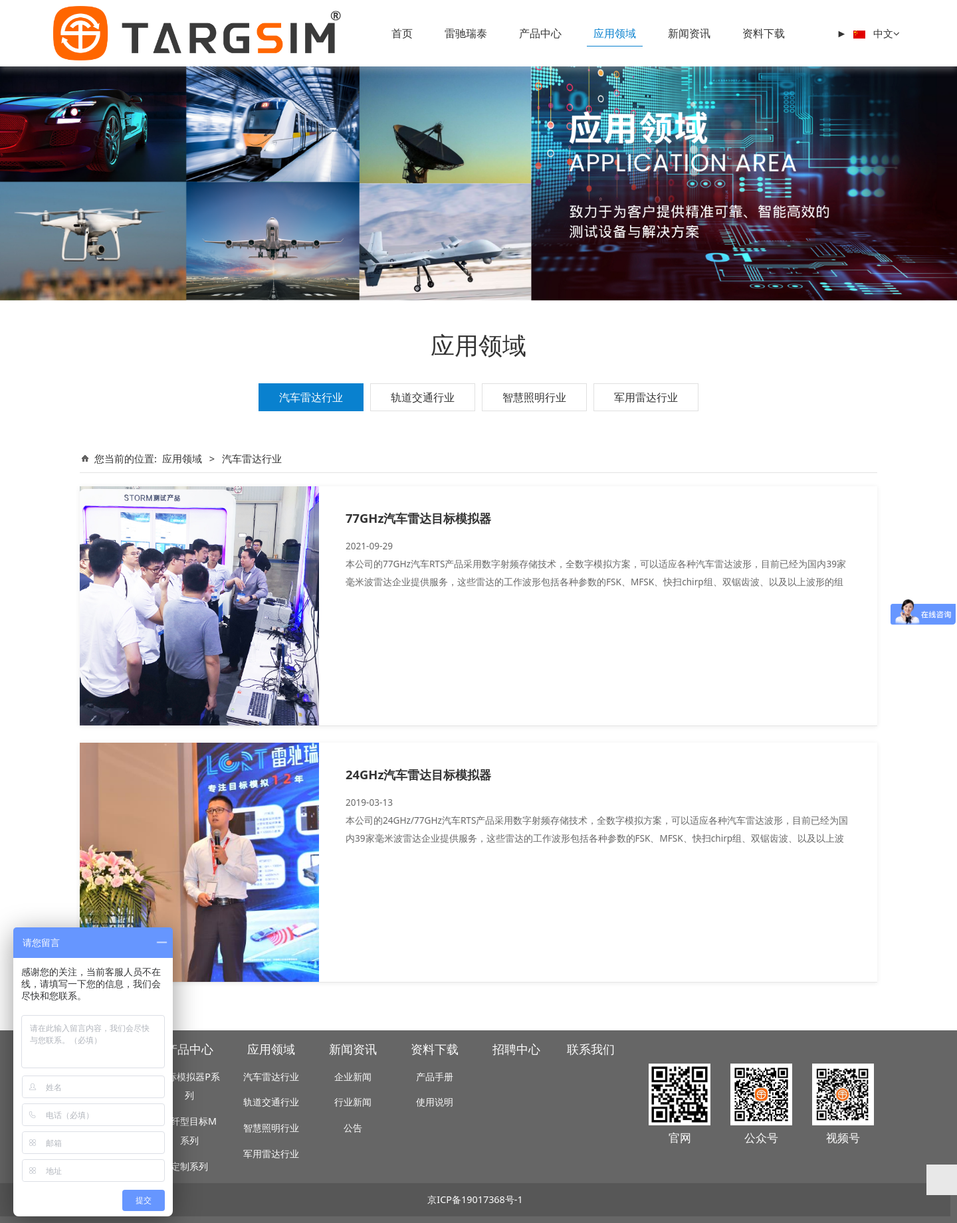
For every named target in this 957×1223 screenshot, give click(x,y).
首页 (402, 33)
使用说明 (434, 1101)
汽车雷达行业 (311, 397)
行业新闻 (353, 1101)
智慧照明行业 (534, 397)
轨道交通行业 (423, 397)
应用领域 (614, 33)
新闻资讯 (689, 33)
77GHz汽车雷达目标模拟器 (419, 518)
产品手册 (434, 1076)
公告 (353, 1127)
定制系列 (189, 1166)
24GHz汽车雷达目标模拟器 (419, 774)
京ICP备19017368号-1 (474, 1199)
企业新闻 (353, 1076)
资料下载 (763, 33)
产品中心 (540, 33)
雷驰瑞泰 (466, 33)
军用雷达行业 (646, 397)
